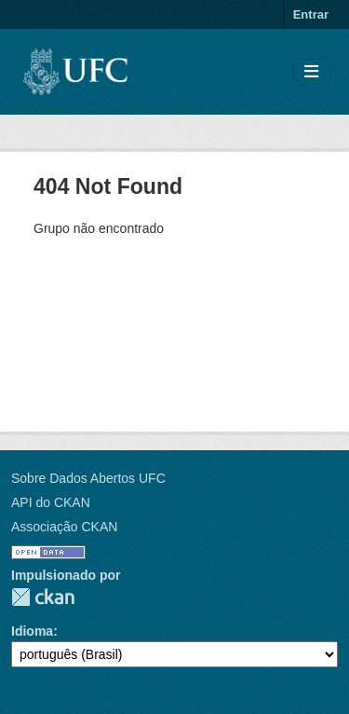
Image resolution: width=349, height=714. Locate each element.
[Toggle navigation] (311, 72)
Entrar (311, 14)
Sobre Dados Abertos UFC (88, 478)
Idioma (32, 631)
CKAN (42, 597)
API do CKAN (50, 502)
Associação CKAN (64, 526)
